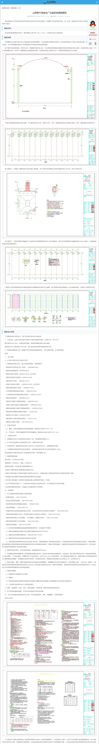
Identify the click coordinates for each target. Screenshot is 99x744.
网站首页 (7, 8)
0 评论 (68, 16)
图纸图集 (14, 8)
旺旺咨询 (93, 39)
